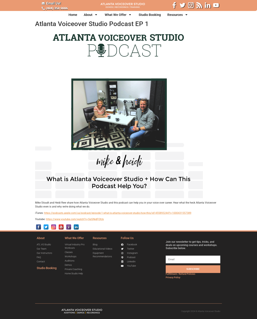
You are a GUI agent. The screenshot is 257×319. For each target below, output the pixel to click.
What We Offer (118, 14)
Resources (177, 14)
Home (73, 15)
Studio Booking (150, 15)
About (91, 14)
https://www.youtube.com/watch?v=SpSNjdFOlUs (75, 219)
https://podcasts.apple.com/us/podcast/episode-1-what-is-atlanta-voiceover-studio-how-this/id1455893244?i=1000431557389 (117, 213)
